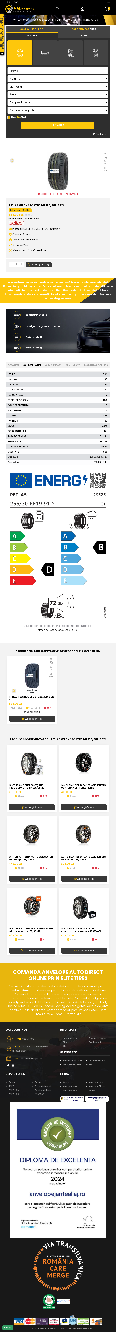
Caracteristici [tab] (32, 365)
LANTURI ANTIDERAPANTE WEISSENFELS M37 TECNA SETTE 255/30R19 (83, 787)
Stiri (65, 1046)
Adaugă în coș (38, 264)
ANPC (11, 1086)
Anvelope (23, 19)
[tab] (32, 35)
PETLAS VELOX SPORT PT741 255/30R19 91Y (78, 19)
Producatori (95, 1042)
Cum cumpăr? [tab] (53, 365)
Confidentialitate (43, 1090)
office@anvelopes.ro (31, 1058)
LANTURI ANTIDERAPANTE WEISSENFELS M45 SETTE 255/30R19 (83, 858)
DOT (47, 708)
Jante (92, 1090)
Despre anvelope (97, 1038)
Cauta (58, 125)
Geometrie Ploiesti (72, 1064)
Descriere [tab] (13, 365)
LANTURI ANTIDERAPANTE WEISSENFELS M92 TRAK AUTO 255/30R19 (31, 930)
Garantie (39, 1082)
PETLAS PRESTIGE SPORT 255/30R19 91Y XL (31, 698)
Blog (65, 1042)
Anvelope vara (70, 1090)
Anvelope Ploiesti (97, 1086)
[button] (58, 9)
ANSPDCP (39, 1094)
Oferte (66, 1082)
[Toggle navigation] (108, 1)
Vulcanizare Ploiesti (72, 1060)
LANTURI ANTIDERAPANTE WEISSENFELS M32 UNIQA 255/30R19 (31, 858)
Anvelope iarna (96, 1082)
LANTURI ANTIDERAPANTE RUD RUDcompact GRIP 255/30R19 (26, 787)
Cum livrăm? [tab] (72, 365)
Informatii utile (70, 1038)
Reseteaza (99, 134)
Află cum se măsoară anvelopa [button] (27, 250)
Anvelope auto (70, 1086)
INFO (43, 796)
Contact (13, 1082)
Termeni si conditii (43, 1086)
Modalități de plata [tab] (96, 365)
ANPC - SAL (14, 1090)
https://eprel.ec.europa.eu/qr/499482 (58, 629)
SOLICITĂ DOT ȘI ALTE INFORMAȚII (58, 194)
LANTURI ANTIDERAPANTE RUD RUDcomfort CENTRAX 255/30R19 (81, 930)
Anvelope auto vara (42, 19)
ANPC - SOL (14, 1094)
